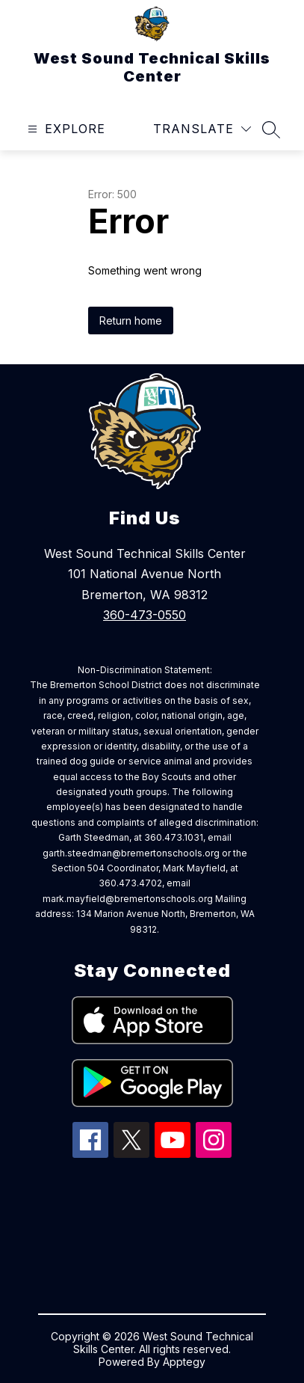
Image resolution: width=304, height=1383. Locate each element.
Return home (130, 320)
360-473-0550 (144, 614)
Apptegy (184, 1361)
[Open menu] (64, 129)
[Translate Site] (202, 129)
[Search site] (271, 129)
